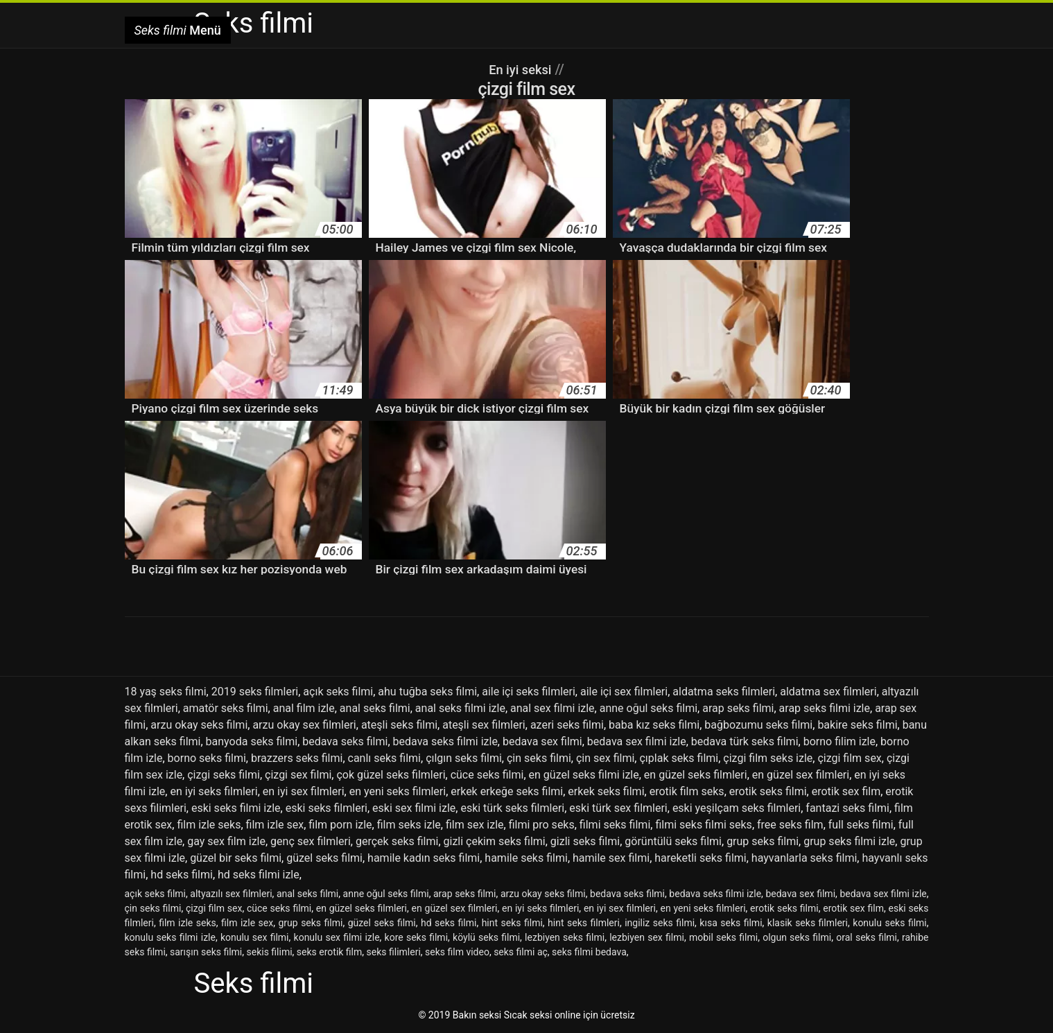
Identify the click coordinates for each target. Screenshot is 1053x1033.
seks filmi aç (521, 951)
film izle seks (209, 824)
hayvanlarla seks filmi (804, 858)
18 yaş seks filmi (166, 691)
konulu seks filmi (889, 922)
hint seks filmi (512, 922)
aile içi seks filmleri (528, 691)
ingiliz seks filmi (660, 922)
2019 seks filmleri (255, 691)
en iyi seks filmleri (213, 791)
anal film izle (304, 708)
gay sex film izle (226, 841)
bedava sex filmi (542, 741)
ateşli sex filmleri (483, 724)
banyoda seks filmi (252, 741)
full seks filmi (861, 824)
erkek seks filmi (606, 791)
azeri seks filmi (567, 724)
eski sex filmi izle (413, 808)
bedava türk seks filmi (745, 741)
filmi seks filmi (615, 824)
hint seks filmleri (584, 922)
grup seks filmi (762, 841)
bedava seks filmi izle (445, 741)
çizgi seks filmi (223, 774)
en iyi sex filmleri (304, 791)
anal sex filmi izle (552, 708)
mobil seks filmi (723, 937)
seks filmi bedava (589, 951)
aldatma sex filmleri (828, 691)
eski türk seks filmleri (512, 808)
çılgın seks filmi (464, 758)
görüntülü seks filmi (673, 841)
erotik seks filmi (768, 791)
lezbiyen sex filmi (646, 937)
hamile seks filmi (526, 858)
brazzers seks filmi (296, 758)
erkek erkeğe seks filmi (507, 791)
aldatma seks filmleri (723, 691)
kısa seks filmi (730, 922)
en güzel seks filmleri (695, 774)
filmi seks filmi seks (703, 824)
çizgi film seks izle (767, 758)
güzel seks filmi (324, 858)
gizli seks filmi (585, 841)
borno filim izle (839, 741)
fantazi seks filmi (847, 808)
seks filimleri (394, 951)
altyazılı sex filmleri (231, 893)
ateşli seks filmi (399, 724)
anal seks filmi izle (460, 708)
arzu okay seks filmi (198, 724)
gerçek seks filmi (397, 841)
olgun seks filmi (797, 937)
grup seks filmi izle (849, 841)
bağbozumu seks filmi (758, 724)
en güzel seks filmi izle (584, 774)
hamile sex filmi (611, 858)
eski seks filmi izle (236, 808)
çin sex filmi (605, 758)
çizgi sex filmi (298, 774)
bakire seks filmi (857, 724)
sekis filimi (270, 951)
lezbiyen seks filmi (564, 937)
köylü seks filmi (486, 937)
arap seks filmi (738, 708)
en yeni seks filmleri (397, 791)
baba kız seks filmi (654, 724)
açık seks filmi (338, 691)
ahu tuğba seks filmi (427, 691)
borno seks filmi (207, 758)
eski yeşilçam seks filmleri (736, 808)
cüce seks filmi (487, 774)
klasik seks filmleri (807, 922)
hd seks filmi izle (258, 874)
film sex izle (475, 824)
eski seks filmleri (326, 808)
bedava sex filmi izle (636, 741)
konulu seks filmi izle (170, 937)
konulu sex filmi (254, 937)
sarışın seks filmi (206, 951)
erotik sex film (846, 791)
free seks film (790, 824)
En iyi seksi (520, 69)
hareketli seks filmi (700, 858)
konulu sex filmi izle (337, 937)
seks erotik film (329, 951)
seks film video (457, 951)
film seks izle (409, 824)
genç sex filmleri (310, 841)
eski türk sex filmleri (618, 808)
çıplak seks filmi (678, 758)
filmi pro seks (542, 824)
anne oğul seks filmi (648, 708)
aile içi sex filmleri (624, 691)
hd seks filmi (181, 874)
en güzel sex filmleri (800, 774)
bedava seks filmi (345, 741)
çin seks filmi (539, 758)
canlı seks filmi (384, 758)
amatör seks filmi (225, 708)
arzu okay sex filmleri (304, 724)
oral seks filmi (866, 937)
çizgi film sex (849, 758)
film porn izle (340, 824)
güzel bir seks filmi (235, 858)
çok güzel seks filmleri (390, 774)
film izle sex (275, 824)
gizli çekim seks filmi (495, 841)
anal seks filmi (375, 708)
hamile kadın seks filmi (423, 858)
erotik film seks (687, 791)
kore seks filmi (416, 937)
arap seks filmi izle (824, 708)
